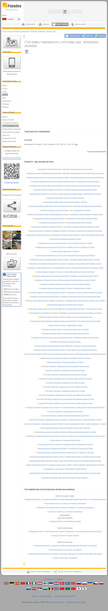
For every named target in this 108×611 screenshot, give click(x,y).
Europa (73, 535)
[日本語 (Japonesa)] (79, 589)
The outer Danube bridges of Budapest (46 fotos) (80, 190)
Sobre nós (35, 596)
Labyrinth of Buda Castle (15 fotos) (60, 465)
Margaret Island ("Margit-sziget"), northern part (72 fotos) (86, 301)
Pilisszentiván (73, 521)
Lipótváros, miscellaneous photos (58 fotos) (45, 296)
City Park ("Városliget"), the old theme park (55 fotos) (65, 411)
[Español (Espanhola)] (17, 583)
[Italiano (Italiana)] (34, 583)
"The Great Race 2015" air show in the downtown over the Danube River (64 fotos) (65, 444)
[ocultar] (24, 36)
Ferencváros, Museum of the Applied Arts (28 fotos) (85, 231)
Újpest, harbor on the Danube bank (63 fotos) (82, 350)
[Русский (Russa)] (79, 583)
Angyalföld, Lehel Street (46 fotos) (50, 169)
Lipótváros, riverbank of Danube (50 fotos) (84, 276)
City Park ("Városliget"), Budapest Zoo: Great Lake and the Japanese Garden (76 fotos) (65, 399)
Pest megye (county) (65, 503)
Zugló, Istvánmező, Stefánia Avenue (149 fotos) (89, 465)
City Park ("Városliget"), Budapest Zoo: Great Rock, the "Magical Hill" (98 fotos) (65, 395)
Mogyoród (69, 602)
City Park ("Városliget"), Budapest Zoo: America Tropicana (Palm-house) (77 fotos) (65, 403)
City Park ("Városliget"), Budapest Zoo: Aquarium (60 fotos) (65, 370)
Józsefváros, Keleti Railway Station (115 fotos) (85, 260)
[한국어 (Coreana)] (84, 589)
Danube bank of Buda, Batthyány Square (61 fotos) (47, 457)
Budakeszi (57, 521)
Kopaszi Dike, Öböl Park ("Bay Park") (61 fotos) (79, 272)
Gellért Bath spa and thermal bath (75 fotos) (51, 247)
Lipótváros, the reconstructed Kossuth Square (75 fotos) (86, 436)
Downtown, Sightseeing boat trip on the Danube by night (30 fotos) (64, 478)
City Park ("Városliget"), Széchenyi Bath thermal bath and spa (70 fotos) (65, 415)
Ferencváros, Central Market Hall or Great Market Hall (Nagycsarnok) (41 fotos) (53, 235)
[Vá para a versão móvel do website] (12, 62)
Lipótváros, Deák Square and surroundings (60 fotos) (50, 276)
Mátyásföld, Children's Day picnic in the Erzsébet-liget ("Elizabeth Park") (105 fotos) (56, 309)
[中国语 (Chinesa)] (73, 589)
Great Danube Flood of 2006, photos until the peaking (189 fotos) (65, 202)
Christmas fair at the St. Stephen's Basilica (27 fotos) (85, 292)
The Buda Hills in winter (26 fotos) (88, 181)
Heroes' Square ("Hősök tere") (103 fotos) (65, 251)
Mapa (76, 144)
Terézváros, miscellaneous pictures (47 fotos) (66, 342)
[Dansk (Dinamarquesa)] (62, 583)
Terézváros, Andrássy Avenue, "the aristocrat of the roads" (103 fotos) (66, 329)
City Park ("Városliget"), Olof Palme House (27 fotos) (85, 420)
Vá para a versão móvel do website (64, 596)
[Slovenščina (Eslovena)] (28, 589)
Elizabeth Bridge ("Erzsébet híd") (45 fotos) (48, 190)
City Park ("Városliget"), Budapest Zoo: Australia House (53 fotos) (65, 374)
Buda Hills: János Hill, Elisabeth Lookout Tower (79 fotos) (49, 260)
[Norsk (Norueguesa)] (73, 583)
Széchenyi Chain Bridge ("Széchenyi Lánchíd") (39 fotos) (65, 198)
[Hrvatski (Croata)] (34, 589)
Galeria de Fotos (51, 31)
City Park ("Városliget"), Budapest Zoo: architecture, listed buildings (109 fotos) (66, 379)
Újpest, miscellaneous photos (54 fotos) (61, 354)
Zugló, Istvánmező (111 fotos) (96, 424)
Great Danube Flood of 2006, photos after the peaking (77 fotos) (51, 206)
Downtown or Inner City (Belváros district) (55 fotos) (44, 173)
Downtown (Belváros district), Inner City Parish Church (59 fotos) (53, 181)
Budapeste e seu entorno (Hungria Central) (65, 507)
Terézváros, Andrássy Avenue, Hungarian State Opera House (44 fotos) (65, 333)
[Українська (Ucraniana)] (90, 583)
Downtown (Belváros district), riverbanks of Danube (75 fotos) (83, 173)
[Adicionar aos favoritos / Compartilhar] (12, 205)
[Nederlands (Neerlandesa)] (56, 583)
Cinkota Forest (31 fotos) (94, 309)
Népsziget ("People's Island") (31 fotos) (52, 317)
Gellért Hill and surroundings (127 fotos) (81, 247)
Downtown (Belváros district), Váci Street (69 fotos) (87, 177)
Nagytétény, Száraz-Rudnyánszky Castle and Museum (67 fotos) (81, 313)
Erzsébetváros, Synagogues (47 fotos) (52, 222)
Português (10, 19)
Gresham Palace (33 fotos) (82, 288)
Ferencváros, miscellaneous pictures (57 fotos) (65, 239)
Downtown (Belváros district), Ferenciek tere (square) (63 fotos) (48, 177)
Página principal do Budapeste (96, 151)
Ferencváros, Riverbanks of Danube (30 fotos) (47, 227)
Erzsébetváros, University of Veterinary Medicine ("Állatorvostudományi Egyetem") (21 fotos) (65, 432)
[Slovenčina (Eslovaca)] (101, 583)
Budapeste (41, 31)
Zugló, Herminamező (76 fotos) (75, 424)
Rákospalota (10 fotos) (75, 325)
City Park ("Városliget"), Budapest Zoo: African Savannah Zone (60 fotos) (65, 366)
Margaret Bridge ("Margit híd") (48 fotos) (43, 194)
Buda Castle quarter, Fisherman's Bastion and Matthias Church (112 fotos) (65, 358)
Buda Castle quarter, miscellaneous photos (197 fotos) (66, 362)
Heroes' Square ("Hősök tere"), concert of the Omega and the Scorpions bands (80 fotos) (65, 255)
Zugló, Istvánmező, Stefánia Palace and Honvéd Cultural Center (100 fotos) (65, 428)
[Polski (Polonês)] (84, 583)
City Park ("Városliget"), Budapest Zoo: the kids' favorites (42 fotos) (66, 387)
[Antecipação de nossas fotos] (12, 263)
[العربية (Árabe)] (67, 589)
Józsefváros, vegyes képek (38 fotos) (39, 268)
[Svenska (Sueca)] (67, 583)
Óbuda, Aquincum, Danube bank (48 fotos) (52, 448)
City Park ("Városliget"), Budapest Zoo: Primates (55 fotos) (66, 383)
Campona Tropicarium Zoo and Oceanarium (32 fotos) (82, 186)
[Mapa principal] (12, 41)
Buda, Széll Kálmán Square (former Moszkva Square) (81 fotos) (80, 461)
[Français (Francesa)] (28, 583)
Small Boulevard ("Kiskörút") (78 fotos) (49, 272)
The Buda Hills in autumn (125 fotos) (81, 448)
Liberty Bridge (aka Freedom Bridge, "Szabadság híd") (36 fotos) (80, 194)
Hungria (10, 31)
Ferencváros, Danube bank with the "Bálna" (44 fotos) (81, 227)
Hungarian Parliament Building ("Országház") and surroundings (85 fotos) (65, 284)
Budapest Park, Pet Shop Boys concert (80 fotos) (47, 186)
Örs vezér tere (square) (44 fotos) (89, 321)
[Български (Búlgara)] (45, 589)
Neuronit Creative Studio (56, 602)
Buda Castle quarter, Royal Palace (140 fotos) (91, 354)
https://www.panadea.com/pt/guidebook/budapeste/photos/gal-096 (11, 158)
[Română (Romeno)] (51, 589)
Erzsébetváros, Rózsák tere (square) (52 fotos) (49, 218)
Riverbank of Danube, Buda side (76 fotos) (88, 206)
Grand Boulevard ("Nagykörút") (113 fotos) (44, 313)
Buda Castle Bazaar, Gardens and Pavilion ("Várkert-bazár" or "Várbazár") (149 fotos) (66, 452)
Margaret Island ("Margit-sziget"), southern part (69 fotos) (46, 301)
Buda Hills (34, 31)
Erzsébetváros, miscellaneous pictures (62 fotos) (82, 218)
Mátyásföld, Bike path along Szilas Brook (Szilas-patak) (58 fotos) (52, 473)
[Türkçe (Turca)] (62, 589)
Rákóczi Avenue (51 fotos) (57, 325)
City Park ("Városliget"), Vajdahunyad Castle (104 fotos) (48, 420)
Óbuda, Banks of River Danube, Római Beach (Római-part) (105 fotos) (54, 321)
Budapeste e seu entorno (21, 31)
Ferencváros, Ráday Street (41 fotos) (92, 235)
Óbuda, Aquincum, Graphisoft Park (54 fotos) (66, 440)
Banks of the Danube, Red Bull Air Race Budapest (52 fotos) (48, 214)
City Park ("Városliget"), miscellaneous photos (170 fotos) (44, 424)
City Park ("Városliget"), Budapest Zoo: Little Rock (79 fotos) (65, 391)
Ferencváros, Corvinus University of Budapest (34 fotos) (47, 231)
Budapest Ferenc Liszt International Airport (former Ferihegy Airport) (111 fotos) (65, 243)
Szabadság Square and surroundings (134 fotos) (56, 288)
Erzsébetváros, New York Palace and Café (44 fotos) (86, 214)
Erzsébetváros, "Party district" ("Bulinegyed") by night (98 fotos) (66, 469)
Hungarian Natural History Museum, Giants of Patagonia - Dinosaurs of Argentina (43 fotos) (65, 346)
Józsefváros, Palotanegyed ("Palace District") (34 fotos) (48, 264)
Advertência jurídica (45, 596)
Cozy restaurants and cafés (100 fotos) (79, 222)
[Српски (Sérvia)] (39, 589)
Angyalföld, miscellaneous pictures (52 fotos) (78, 169)
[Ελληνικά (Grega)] (56, 589)
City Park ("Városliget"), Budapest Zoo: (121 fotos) (43, 407)
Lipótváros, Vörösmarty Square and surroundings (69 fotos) (81, 296)
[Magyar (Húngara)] (39, 583)
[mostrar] (24, 564)
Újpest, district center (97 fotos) (36, 354)
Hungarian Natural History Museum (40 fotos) (50, 350)
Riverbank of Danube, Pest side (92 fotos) (54, 210)
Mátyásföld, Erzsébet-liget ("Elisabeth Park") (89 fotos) (65, 305)
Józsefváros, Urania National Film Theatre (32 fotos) (84, 264)
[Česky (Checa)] (95, 583)
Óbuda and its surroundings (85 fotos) (79, 317)
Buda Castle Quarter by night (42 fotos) (88, 473)
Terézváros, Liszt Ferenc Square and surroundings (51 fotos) (52, 337)
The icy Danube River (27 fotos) (80, 210)
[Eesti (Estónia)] (51, 583)
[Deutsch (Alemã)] (11, 583)
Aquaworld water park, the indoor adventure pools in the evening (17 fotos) (78, 268)
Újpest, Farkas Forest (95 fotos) (37, 465)
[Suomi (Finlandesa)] (45, 583)
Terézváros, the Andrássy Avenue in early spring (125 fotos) (46, 436)
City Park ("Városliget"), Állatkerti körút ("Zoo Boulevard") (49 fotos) (83, 407)
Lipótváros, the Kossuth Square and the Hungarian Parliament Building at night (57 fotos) (65, 280)
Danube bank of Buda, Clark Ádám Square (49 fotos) (83, 457)
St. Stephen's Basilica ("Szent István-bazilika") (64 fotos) (47, 292)
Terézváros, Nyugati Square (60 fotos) (86, 337)
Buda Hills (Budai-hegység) (83, 499)
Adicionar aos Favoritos (11, 182)
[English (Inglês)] (6, 583)
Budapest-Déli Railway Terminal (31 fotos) (44, 461)
